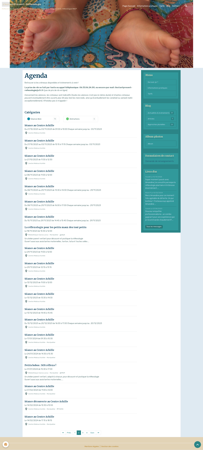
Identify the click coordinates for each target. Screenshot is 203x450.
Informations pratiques (147, 6)
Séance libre (34, 118)
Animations (73, 118)
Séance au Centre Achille (39, 125)
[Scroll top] (197, 444)
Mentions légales (91, 446)
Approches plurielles (161, 127)
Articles (161, 121)
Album (150, 147)
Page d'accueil (129, 6)
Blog (168, 6)
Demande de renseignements (159, 164)
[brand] (39, 6)
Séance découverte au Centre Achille (46, 401)
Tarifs (162, 6)
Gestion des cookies (110, 446)
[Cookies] (6, 444)
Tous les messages (154, 230)
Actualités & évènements (161, 114)
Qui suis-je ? (153, 82)
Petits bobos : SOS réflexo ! (40, 365)
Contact (176, 6)
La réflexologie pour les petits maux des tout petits (55, 227)
